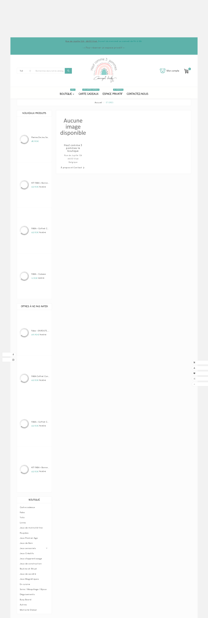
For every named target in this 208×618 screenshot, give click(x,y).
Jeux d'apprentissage (31, 558)
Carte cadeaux (27, 507)
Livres (23, 522)
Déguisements (27, 594)
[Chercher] (49, 71)
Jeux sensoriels (28, 548)
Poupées (24, 533)
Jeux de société (28, 574)
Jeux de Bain (26, 543)
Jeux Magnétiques (29, 579)
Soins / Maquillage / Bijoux (33, 589)
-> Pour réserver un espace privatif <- (104, 48)
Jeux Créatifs (27, 553)
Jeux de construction (31, 563)
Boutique (34, 500)
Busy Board (25, 599)
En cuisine (25, 584)
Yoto (22, 517)
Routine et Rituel (28, 569)
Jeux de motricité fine (31, 528)
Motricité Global (28, 610)
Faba (22, 512)
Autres (23, 604)
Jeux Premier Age (29, 538)
